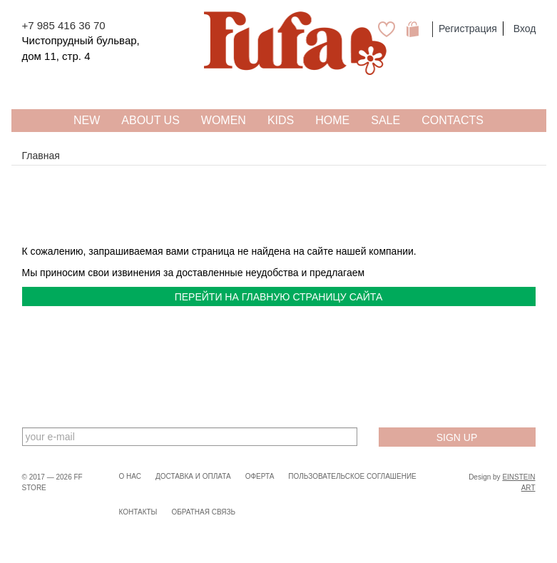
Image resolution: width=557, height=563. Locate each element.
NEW (86, 120)
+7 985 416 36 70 (64, 25)
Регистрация (468, 28)
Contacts (452, 120)
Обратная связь (203, 512)
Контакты (138, 512)
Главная (41, 155)
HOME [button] (332, 120)
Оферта (260, 476)
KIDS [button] (280, 120)
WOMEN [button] (223, 120)
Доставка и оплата (193, 476)
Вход (524, 28)
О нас (130, 476)
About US (150, 120)
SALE (385, 120)
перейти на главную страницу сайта (279, 297)
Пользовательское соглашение (352, 476)
